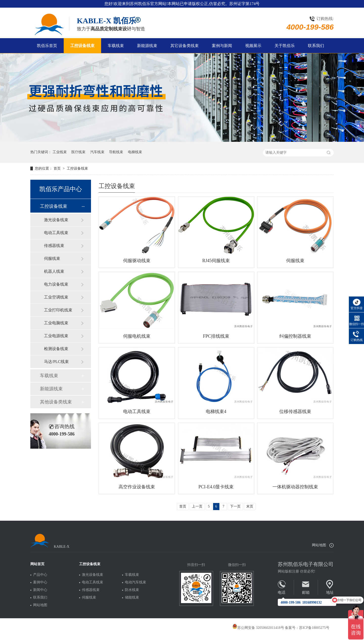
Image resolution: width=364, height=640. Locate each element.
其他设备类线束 (56, 401)
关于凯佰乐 (285, 45)
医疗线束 (78, 152)
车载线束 (116, 45)
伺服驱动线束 (136, 260)
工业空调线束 (56, 297)
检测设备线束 (56, 349)
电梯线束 (135, 152)
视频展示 (253, 45)
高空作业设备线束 (137, 486)
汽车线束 (97, 152)
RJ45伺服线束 (216, 260)
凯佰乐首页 (47, 45)
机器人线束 (54, 271)
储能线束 (132, 597)
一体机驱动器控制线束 (295, 486)
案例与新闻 (222, 45)
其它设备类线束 (184, 45)
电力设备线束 (56, 284)
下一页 (235, 506)
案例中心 (40, 582)
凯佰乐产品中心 (60, 189)
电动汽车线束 (135, 582)
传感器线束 (54, 245)
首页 (58, 168)
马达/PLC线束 (56, 361)
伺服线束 (295, 260)
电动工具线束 (136, 411)
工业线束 (60, 152)
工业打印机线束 (58, 310)
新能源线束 (147, 45)
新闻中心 (40, 590)
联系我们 (316, 45)
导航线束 (116, 152)
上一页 (197, 506)
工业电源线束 (56, 336)
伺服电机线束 (136, 336)
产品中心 (40, 575)
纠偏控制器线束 (295, 336)
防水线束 (132, 590)
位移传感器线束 (295, 411)
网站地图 (319, 545)
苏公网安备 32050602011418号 (258, 628)
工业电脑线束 (56, 323)
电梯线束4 (216, 411)
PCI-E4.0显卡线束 (216, 486)
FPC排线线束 (216, 336)
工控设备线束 (82, 45)
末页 (249, 506)
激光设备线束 (56, 220)
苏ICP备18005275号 (314, 628)
